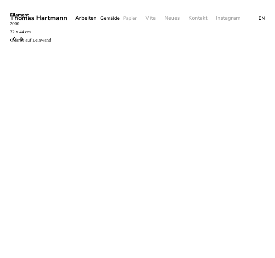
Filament (19, 15)
